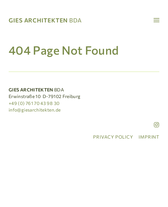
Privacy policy (113, 136)
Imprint (149, 136)
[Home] (47, 20)
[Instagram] (156, 125)
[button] (154, 20)
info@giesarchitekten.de (35, 109)
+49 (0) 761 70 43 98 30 (34, 103)
